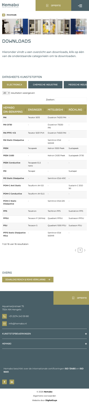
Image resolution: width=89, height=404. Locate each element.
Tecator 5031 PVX (36, 133)
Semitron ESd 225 (56, 201)
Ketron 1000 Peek (56, 148)
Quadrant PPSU (55, 218)
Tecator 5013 (34, 117)
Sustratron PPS (76, 211)
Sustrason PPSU (76, 218)
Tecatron (32, 211)
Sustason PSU (75, 225)
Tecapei (31, 171)
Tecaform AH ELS (36, 193)
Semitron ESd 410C (57, 178)
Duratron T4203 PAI (57, 117)
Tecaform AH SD (36, 185)
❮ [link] (75, 250)
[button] (25, 109)
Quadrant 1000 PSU (57, 225)
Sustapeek (73, 148)
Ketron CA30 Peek (56, 155)
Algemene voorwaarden (44, 396)
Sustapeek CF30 (76, 155)
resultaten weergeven (23, 93)
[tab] (14, 84)
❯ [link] (85, 250)
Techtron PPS (54, 211)
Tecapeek (32, 148)
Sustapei (73, 171)
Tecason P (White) (36, 218)
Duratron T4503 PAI (57, 133)
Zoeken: (50, 100)
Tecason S (32, 225)
